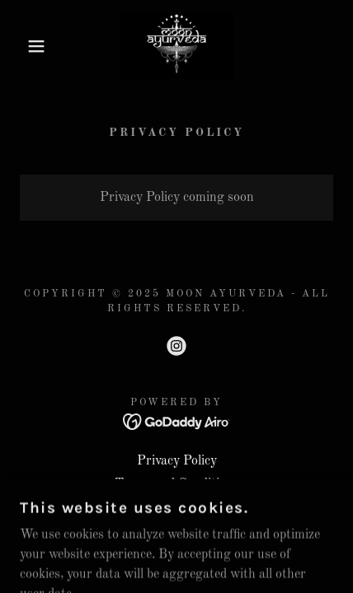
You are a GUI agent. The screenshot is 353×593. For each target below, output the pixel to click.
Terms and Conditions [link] (177, 484)
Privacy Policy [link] (177, 461)
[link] (176, 46)
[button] (26, 46)
